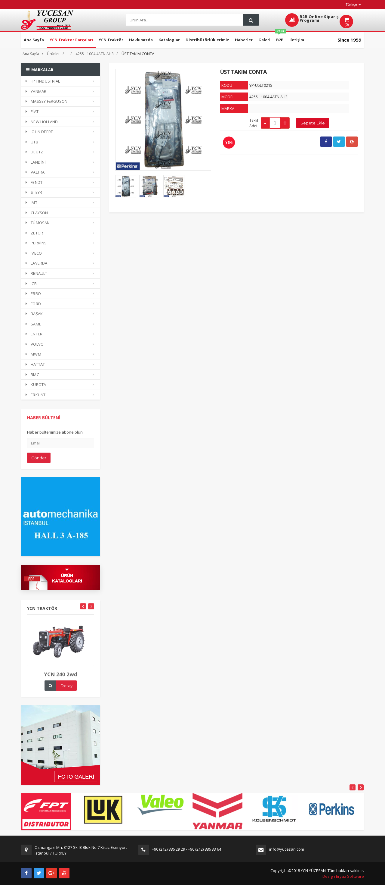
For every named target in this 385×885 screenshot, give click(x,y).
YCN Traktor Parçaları (71, 39)
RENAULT (37, 273)
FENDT (34, 182)
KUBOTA (36, 384)
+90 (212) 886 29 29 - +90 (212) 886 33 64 (186, 849)
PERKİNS (36, 243)
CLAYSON (37, 212)
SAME (33, 324)
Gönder (38, 461)
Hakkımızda (141, 39)
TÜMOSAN (38, 222)
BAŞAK (34, 313)
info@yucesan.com (286, 849)
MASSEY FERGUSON (46, 101)
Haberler (244, 39)
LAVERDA (37, 263)
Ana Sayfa (34, 39)
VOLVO (35, 344)
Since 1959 (349, 40)
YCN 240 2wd (60, 678)
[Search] (184, 20)
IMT (31, 202)
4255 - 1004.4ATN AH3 (94, 53)
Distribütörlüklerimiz (207, 39)
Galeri (264, 39)
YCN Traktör (111, 39)
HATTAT (35, 364)
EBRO (33, 293)
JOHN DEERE (39, 131)
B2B (280, 37)
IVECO (34, 253)
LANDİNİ (36, 162)
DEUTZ (34, 152)
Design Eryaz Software (343, 876)
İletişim (296, 39)
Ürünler (53, 53)
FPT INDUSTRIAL (43, 81)
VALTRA (35, 172)
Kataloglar (169, 39)
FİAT (32, 111)
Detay (66, 689)
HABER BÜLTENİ (43, 421)
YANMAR (36, 91)
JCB (31, 283)
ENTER (34, 334)
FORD (33, 303)
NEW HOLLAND (42, 121)
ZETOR (34, 233)
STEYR (34, 192)
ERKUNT (35, 394)
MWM (33, 354)
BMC (32, 374)
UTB (32, 142)
